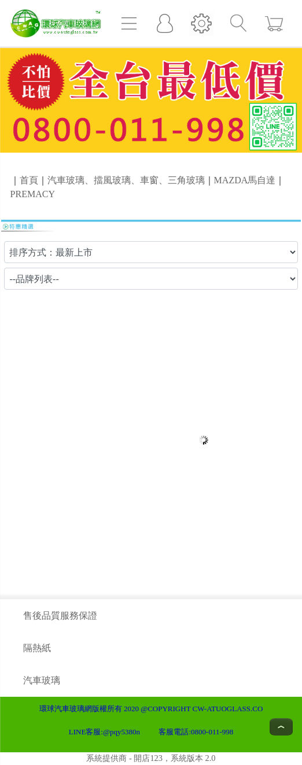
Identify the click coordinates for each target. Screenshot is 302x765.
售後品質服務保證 (60, 615)
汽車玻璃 (41, 680)
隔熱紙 (37, 648)
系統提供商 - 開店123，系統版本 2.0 (150, 758)
